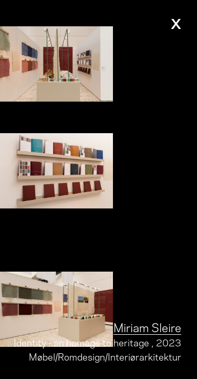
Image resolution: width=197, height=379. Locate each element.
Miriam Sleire (147, 326)
